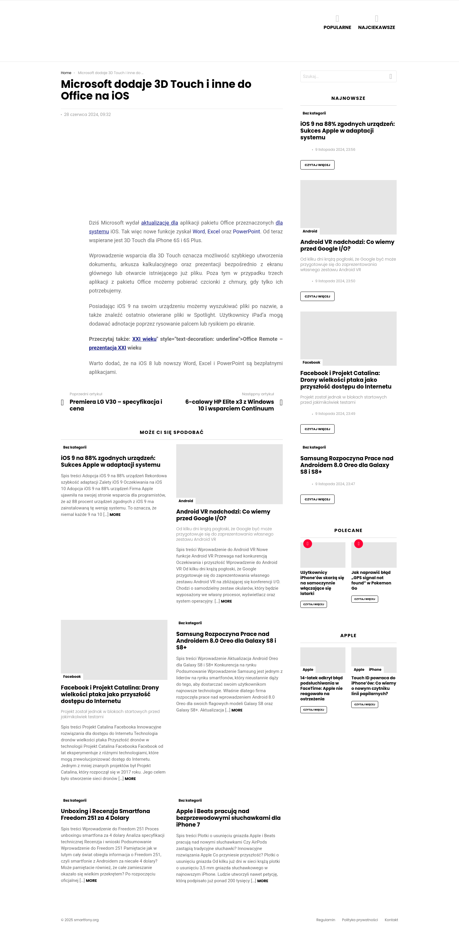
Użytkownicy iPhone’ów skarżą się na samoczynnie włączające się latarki (322, 582)
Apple (96, 50)
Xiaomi (206, 50)
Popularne (337, 22)
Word (199, 231)
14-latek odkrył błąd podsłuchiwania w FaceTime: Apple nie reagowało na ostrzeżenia (321, 688)
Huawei (141, 50)
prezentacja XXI (107, 348)
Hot (307, 543)
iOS (160, 50)
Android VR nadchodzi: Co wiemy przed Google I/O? (223, 515)
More (115, 514)
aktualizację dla (159, 223)
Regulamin (325, 920)
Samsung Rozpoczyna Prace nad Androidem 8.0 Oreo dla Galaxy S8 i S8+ (226, 640)
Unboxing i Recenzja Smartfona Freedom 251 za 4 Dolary (105, 814)
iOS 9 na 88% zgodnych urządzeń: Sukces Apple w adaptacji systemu (110, 461)
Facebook (72, 676)
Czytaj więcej (317, 165)
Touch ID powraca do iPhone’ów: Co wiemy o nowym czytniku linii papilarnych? (373, 686)
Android (73, 50)
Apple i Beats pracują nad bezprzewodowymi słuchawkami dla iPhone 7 (228, 818)
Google (117, 50)
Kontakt (391, 920)
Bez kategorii (75, 447)
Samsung (180, 50)
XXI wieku (144, 339)
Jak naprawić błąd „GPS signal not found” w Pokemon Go (371, 580)
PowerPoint (246, 231)
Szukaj (391, 78)
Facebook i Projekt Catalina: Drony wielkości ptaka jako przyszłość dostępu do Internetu (110, 694)
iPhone (375, 669)
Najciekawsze (376, 22)
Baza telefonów (239, 50)
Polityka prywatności (360, 920)
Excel (215, 231)
